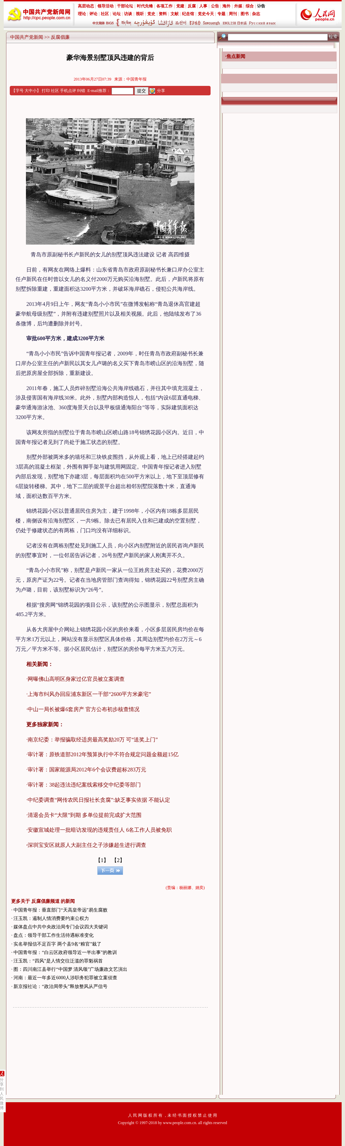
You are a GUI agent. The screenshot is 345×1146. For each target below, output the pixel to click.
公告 (215, 6)
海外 (226, 6)
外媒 (238, 6)
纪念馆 (188, 13)
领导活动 (105, 6)
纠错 (81, 90)
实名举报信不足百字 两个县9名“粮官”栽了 (57, 944)
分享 (161, 90)
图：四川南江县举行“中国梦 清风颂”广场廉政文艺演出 (70, 969)
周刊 (233, 13)
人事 (203, 6)
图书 (245, 13)
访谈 (128, 13)
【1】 (102, 860)
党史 (151, 13)
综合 (250, 6)
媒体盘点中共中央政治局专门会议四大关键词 (60, 926)
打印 (46, 90)
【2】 (118, 860)
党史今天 (206, 13)
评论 (93, 13)
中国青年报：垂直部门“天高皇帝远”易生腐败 (60, 910)
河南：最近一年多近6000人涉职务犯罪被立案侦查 (65, 977)
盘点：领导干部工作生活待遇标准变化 (53, 935)
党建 (180, 6)
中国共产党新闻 (26, 37)
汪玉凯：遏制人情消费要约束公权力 (51, 918)
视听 (140, 13)
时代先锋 (145, 6)
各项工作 (164, 6)
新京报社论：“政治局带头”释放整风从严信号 (60, 986)
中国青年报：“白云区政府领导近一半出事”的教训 (65, 952)
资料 (163, 13)
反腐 (192, 6)
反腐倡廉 (60, 37)
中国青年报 (136, 79)
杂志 (256, 13)
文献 (174, 13)
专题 (221, 13)
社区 (105, 13)
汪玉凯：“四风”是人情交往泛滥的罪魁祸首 (57, 960)
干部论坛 (125, 6)
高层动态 (86, 6)
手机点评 (68, 90)
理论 (82, 13)
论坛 (117, 13)
